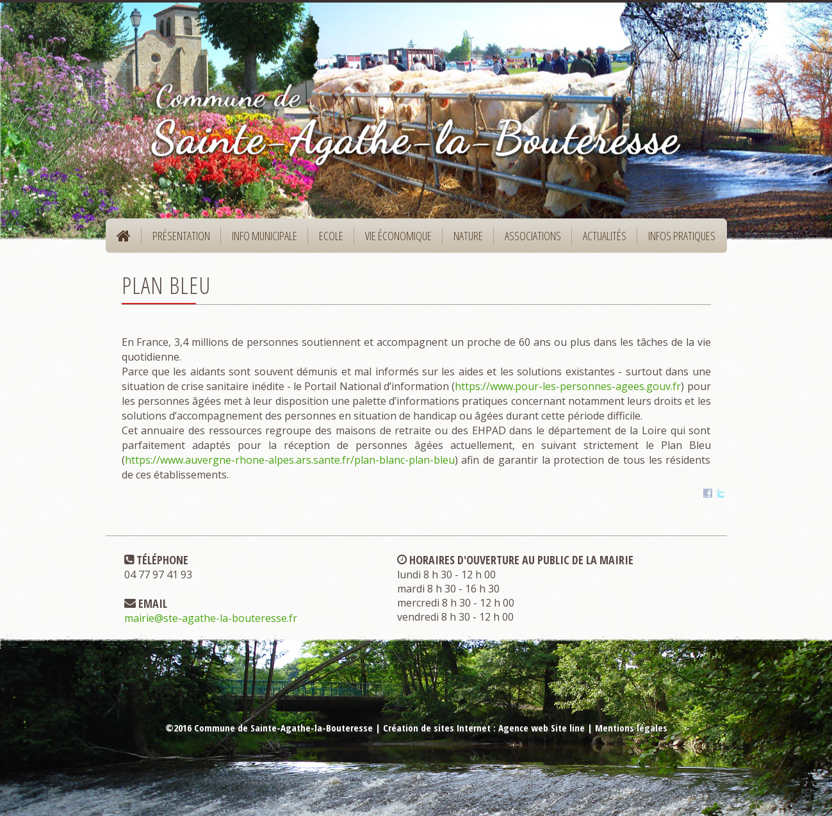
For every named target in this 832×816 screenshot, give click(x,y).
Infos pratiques (677, 239)
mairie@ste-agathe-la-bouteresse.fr (210, 618)
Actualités (604, 235)
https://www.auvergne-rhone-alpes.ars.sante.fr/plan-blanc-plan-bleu (290, 460)
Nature (464, 239)
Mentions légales (631, 727)
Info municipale (260, 239)
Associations (533, 235)
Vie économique (394, 239)
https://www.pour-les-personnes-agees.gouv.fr (568, 386)
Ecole (327, 239)
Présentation (177, 239)
